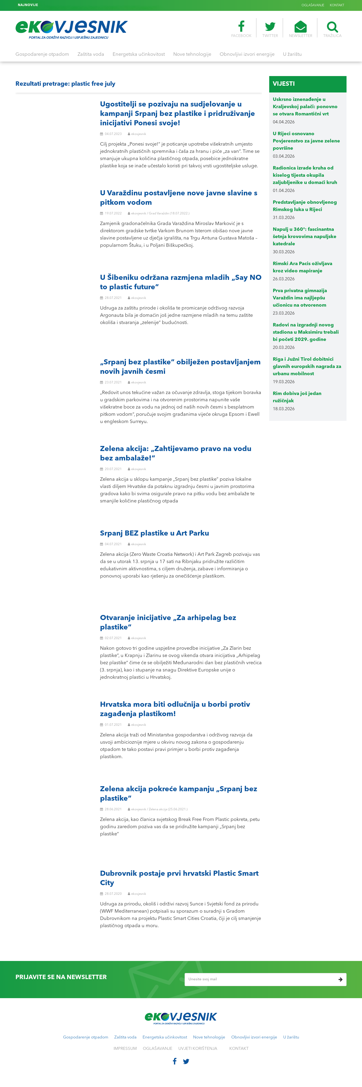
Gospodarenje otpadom (42, 54)
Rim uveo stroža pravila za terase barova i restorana (82, 5)
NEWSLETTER (300, 29)
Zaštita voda (91, 54)
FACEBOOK (241, 29)
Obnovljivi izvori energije (247, 54)
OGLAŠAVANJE (313, 5)
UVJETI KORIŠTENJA (197, 1049)
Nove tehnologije (192, 54)
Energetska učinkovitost (139, 54)
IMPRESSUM (125, 1049)
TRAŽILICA (332, 29)
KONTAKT (337, 5)
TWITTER (270, 29)
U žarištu (292, 54)
